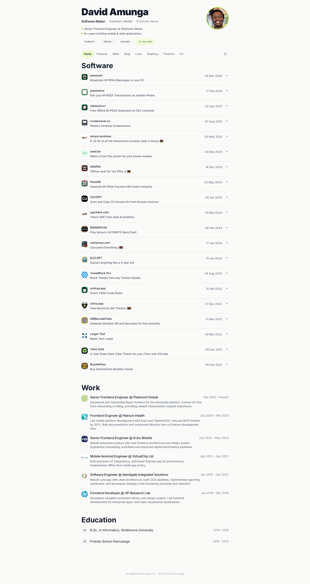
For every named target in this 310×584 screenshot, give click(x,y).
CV (181, 53)
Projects (101, 53)
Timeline (168, 53)
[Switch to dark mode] (225, 54)
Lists (138, 53)
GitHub (108, 41)
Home (87, 54)
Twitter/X (90, 41)
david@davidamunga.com (140, 573)
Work (115, 53)
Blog (127, 53)
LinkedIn (126, 41)
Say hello (145, 41)
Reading (152, 53)
